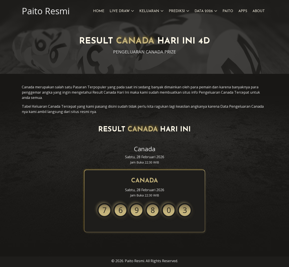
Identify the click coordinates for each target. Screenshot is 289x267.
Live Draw (120, 11)
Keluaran (149, 11)
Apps (242, 11)
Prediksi (177, 11)
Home (98, 11)
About (258, 11)
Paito (228, 11)
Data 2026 (204, 11)
